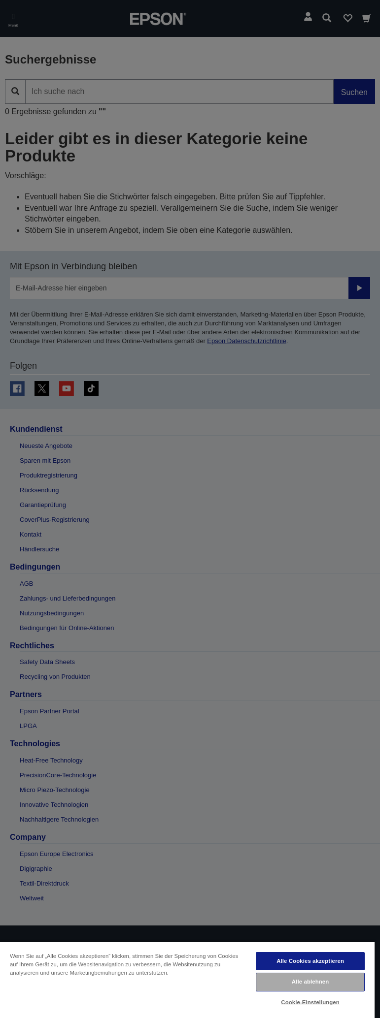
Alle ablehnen (310, 982)
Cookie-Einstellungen (310, 1002)
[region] (187, 979)
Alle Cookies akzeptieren (310, 961)
